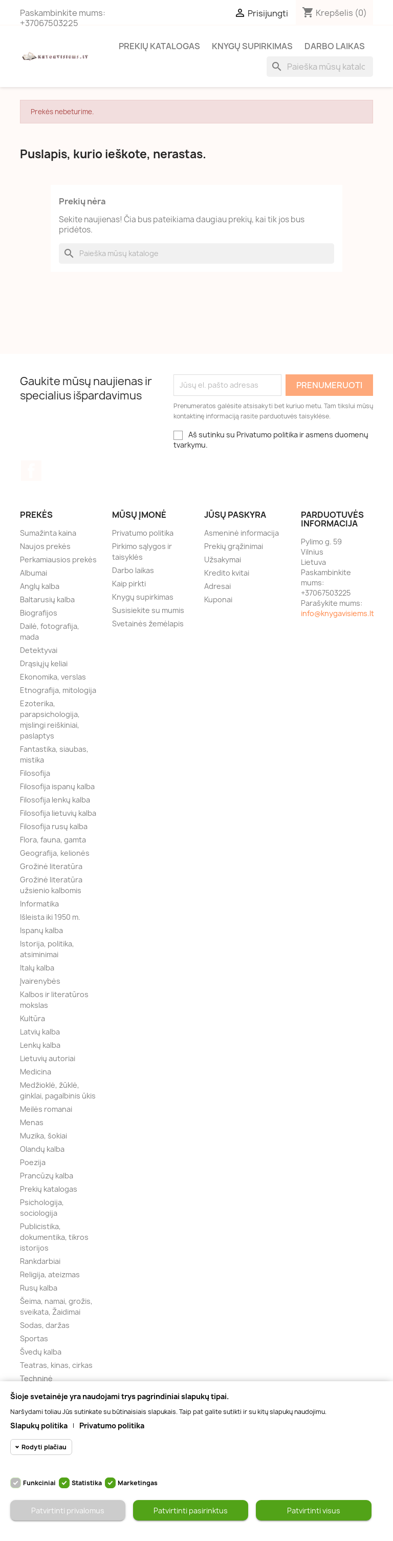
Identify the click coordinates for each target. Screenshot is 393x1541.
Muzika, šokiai (43, 1136)
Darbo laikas (334, 46)
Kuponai (218, 599)
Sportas (34, 1338)
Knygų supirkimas (252, 46)
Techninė (36, 1378)
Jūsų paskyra (235, 514)
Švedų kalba (40, 1352)
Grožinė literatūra (51, 866)
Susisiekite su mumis (148, 610)
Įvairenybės (40, 981)
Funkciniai (39, 1483)
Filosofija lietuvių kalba (58, 813)
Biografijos (38, 613)
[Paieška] (320, 66)
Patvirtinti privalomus (67, 1510)
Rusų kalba (38, 1288)
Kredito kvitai (226, 573)
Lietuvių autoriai (47, 1058)
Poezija (33, 1162)
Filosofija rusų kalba (54, 826)
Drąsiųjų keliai (44, 663)
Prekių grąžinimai (233, 546)
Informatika (39, 904)
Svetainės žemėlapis (148, 623)
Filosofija (35, 773)
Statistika (87, 1483)
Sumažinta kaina (48, 533)
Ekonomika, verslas (53, 677)
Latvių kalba (40, 1032)
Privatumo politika (142, 533)
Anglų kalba (39, 586)
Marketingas (138, 1483)
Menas (31, 1122)
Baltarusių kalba (47, 599)
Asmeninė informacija (241, 533)
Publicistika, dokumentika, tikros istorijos (54, 1237)
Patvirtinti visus (313, 1510)
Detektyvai (38, 650)
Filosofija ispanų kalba (57, 786)
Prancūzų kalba (46, 1175)
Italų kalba (37, 968)
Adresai (217, 586)
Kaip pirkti (129, 583)
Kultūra (32, 1018)
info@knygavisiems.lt (337, 613)
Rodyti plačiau (44, 1447)
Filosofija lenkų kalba (55, 800)
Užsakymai (222, 559)
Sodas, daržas (45, 1325)
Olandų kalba (42, 1149)
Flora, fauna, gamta (53, 840)
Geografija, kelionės (55, 853)
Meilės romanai (46, 1109)
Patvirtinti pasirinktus (191, 1510)
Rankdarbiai (40, 1261)
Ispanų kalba (41, 930)
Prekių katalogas (159, 46)
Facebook (31, 470)
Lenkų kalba (40, 1045)
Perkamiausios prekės (58, 559)
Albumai (33, 573)
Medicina (35, 1071)
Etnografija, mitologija (58, 690)
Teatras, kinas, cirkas (56, 1365)
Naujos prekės (45, 546)
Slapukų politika (39, 1425)
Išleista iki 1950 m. (50, 917)
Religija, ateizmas (50, 1274)
